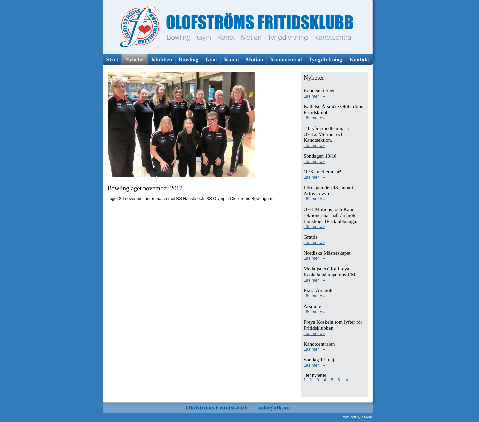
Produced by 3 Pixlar (357, 417)
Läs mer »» (314, 96)
